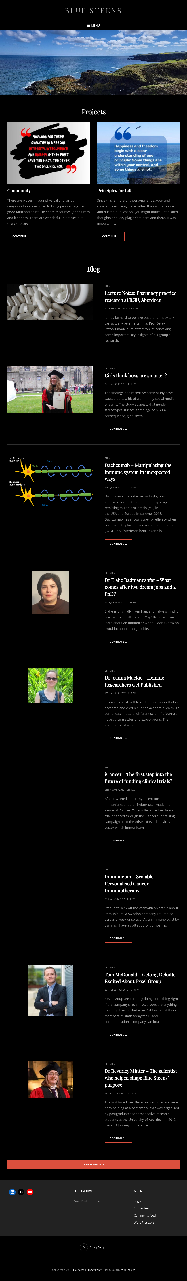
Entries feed (142, 1209)
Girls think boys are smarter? (136, 375)
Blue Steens (93, 10)
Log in (138, 1202)
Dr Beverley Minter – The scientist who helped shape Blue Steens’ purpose (141, 1079)
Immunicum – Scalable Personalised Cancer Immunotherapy (129, 884)
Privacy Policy (94, 1270)
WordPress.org (144, 1223)
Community (19, 190)
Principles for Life (114, 190)
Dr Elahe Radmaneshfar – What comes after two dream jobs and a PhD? (140, 587)
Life (107, 368)
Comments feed (145, 1216)
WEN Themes (128, 1270)
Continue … (24, 236)
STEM (107, 286)
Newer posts (92, 1165)
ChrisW (133, 308)
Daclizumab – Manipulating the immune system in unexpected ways (138, 472)
